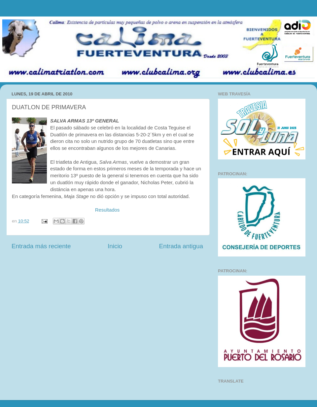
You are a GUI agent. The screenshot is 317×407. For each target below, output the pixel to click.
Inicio (115, 246)
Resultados (107, 210)
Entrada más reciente (41, 246)
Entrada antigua (181, 246)
